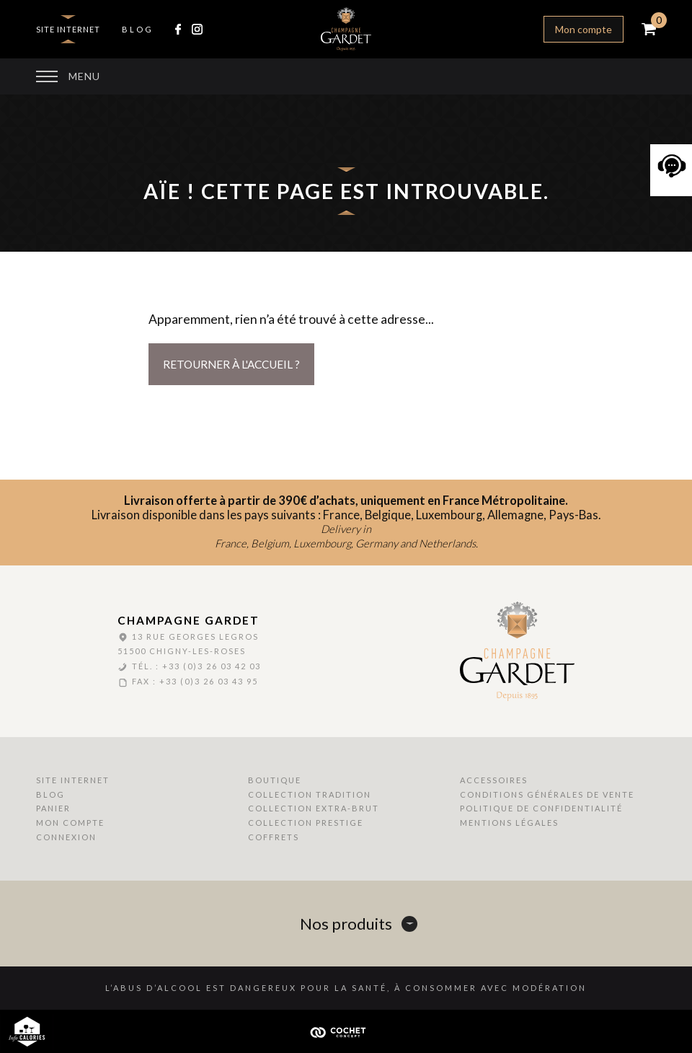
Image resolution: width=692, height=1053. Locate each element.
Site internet (68, 29)
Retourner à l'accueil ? (231, 364)
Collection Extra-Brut (313, 808)
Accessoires (494, 780)
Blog (138, 29)
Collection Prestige (305, 822)
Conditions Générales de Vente (547, 794)
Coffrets (273, 837)
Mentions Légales (509, 822)
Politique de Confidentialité (541, 808)
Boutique (274, 780)
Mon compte (583, 29)
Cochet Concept (346, 1031)
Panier (53, 808)
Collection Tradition (309, 794)
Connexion (66, 837)
